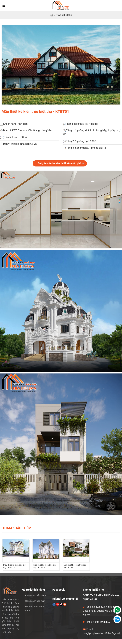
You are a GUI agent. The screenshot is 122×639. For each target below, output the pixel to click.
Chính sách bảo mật (35, 601)
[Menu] (3, 5)
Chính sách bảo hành (35, 595)
